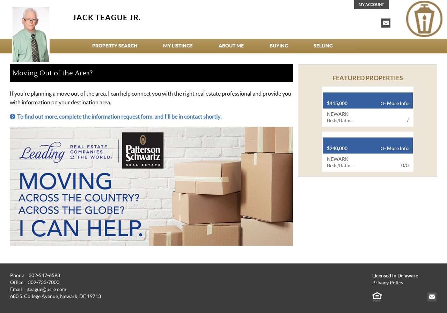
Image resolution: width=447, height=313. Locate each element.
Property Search (115, 46)
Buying (279, 46)
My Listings (178, 46)
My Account (371, 4)
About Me (231, 46)
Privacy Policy (387, 282)
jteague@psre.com (46, 289)
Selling (323, 46)
